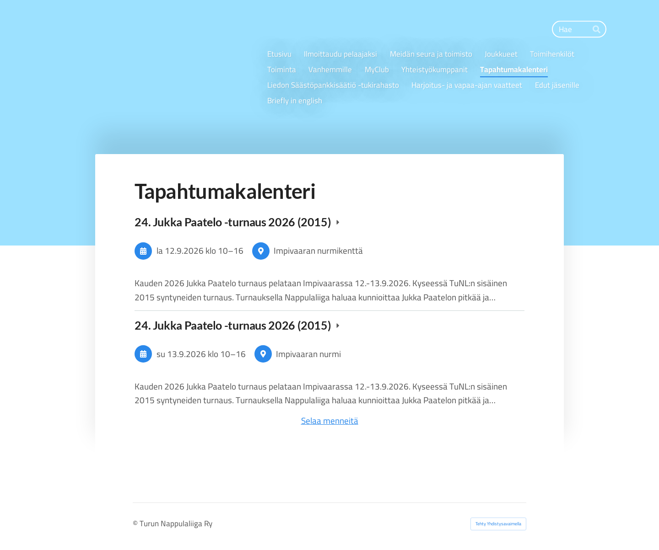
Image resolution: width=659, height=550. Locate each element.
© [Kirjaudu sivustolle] (136, 523)
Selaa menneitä (329, 420)
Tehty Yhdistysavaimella (498, 523)
